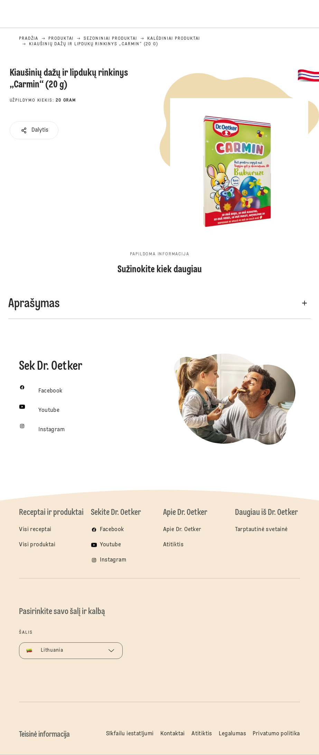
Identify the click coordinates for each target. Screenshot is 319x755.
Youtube (110, 545)
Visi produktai (37, 545)
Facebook (112, 529)
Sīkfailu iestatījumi (130, 734)
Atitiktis (173, 545)
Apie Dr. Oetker (182, 529)
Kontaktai (172, 734)
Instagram (113, 560)
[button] (34, 130)
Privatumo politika (276, 734)
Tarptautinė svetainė (261, 529)
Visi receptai (35, 529)
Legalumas (232, 734)
